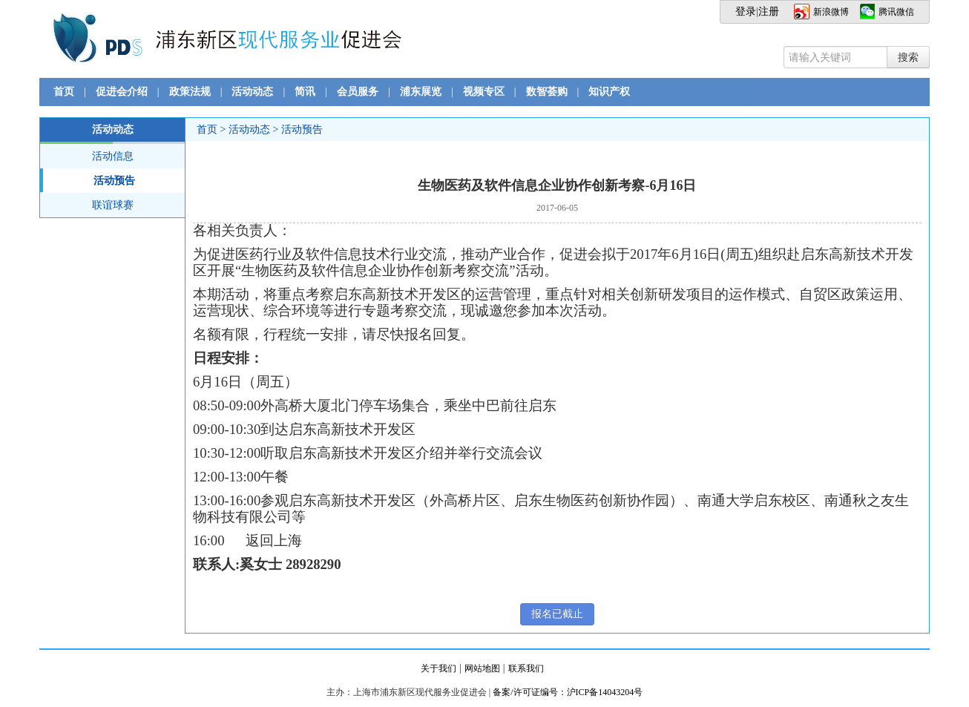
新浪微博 (831, 12)
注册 (768, 11)
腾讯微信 (896, 12)
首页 (63, 91)
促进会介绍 (122, 91)
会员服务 (357, 91)
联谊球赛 (113, 205)
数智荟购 (547, 91)
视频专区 (484, 91)
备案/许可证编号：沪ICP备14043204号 (568, 692)
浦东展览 (420, 91)
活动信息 (113, 156)
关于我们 (438, 668)
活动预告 (87, 180)
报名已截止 (557, 613)
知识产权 (609, 91)
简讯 (305, 91)
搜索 (908, 57)
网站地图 (482, 668)
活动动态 (252, 91)
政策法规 (190, 91)
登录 (745, 11)
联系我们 (526, 668)
